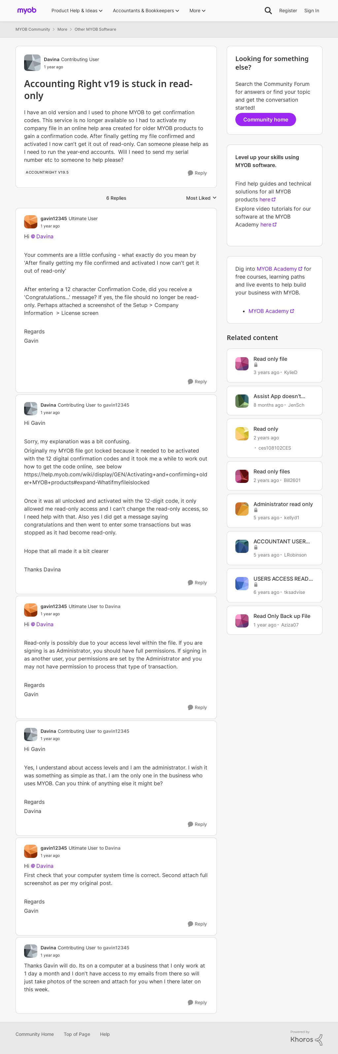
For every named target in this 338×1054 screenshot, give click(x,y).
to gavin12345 (113, 405)
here (264, 199)
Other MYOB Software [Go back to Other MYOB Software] (95, 29)
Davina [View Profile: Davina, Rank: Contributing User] (51, 59)
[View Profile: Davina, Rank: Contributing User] (32, 62)
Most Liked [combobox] (201, 198)
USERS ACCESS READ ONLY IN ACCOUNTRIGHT (281, 578)
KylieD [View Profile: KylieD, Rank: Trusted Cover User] (290, 372)
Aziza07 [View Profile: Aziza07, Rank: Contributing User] (290, 624)
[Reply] (197, 173)
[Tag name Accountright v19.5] (47, 172)
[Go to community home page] (27, 10)
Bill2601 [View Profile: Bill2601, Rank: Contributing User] (292, 480)
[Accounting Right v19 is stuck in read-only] (69, 226)
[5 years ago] (266, 517)
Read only (266, 428)
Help (105, 1034)
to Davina (109, 606)
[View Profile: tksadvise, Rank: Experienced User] (242, 583)
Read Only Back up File (282, 616)
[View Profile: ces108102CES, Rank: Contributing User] (242, 433)
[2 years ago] (266, 437)
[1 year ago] (265, 624)
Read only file (270, 359)
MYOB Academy (277, 268)
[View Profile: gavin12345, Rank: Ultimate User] (30, 221)
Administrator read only (283, 504)
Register (288, 10)
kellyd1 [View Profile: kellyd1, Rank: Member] (291, 517)
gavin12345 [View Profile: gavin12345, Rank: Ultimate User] (54, 218)
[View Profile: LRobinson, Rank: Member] (242, 546)
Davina (44, 236)
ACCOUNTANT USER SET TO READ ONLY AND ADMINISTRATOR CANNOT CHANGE (281, 541)
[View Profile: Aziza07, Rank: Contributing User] (242, 621)
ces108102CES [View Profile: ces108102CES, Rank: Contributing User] (274, 447)
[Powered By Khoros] (306, 1038)
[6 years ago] (266, 592)
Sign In (311, 10)
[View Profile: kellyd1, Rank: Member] (242, 509)
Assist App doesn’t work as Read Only (277, 396)
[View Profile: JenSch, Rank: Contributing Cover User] (242, 401)
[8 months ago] (268, 404)
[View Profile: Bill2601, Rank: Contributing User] (242, 476)
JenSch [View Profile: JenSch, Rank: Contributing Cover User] (296, 405)
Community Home (35, 1034)
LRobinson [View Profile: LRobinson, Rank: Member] (295, 555)
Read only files (272, 471)
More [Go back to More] (62, 29)
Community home (265, 119)
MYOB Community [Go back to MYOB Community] (33, 29)
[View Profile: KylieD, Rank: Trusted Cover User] (242, 363)
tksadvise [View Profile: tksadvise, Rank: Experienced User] (294, 592)
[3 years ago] (266, 372)
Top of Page (77, 1034)
